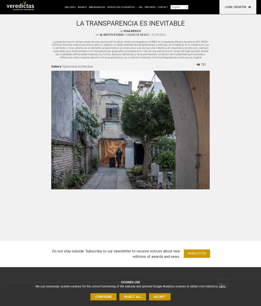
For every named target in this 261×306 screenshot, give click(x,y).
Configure (103, 297)
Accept (160, 297)
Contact (163, 7)
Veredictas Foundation (120, 7)
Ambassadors (97, 7)
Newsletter (197, 253)
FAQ (141, 7)
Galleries (70, 7)
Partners (150, 7)
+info (222, 286)
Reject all (132, 297)
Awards (82, 7)
